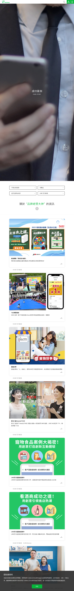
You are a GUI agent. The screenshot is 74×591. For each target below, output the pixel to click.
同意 (37, 586)
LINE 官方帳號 (18, 269)
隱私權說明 (61, 580)
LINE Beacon (27, 543)
